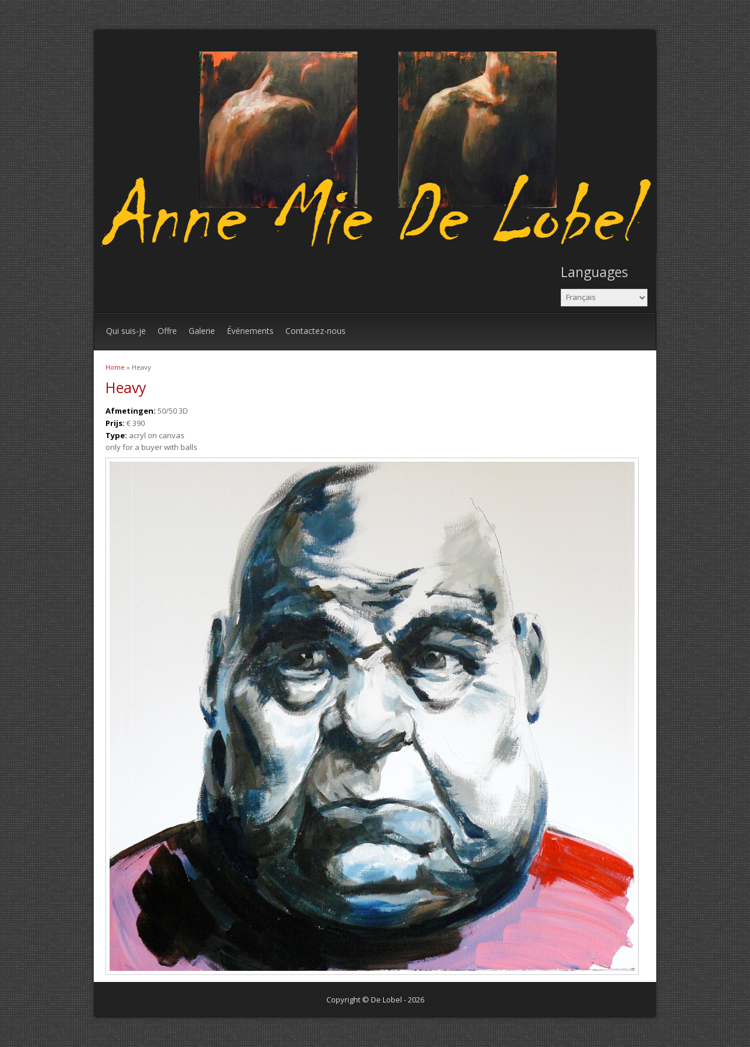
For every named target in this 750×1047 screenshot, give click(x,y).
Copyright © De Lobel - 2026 (375, 999)
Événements (250, 330)
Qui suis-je (126, 330)
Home (115, 367)
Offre (167, 330)
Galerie (202, 330)
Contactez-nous (315, 330)
